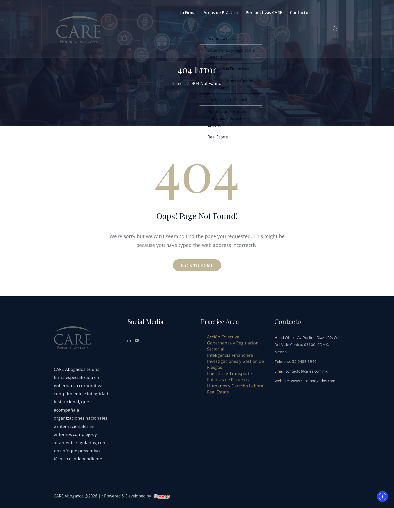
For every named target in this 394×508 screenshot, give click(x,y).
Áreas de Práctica (221, 12)
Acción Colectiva (223, 337)
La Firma (187, 12)
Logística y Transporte (229, 373)
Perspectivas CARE (264, 12)
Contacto (299, 12)
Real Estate (218, 392)
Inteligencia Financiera (230, 355)
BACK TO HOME (197, 265)
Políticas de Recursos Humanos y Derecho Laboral (236, 382)
